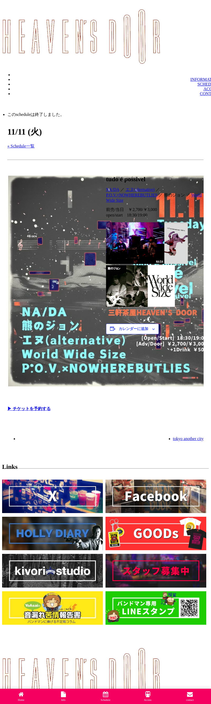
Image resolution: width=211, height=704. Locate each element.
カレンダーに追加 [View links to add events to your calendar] (133, 329)
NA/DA (112, 189)
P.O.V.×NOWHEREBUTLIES (131, 195)
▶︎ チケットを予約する (29, 408)
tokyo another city (188, 438)
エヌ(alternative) (140, 189)
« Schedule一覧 (21, 146)
